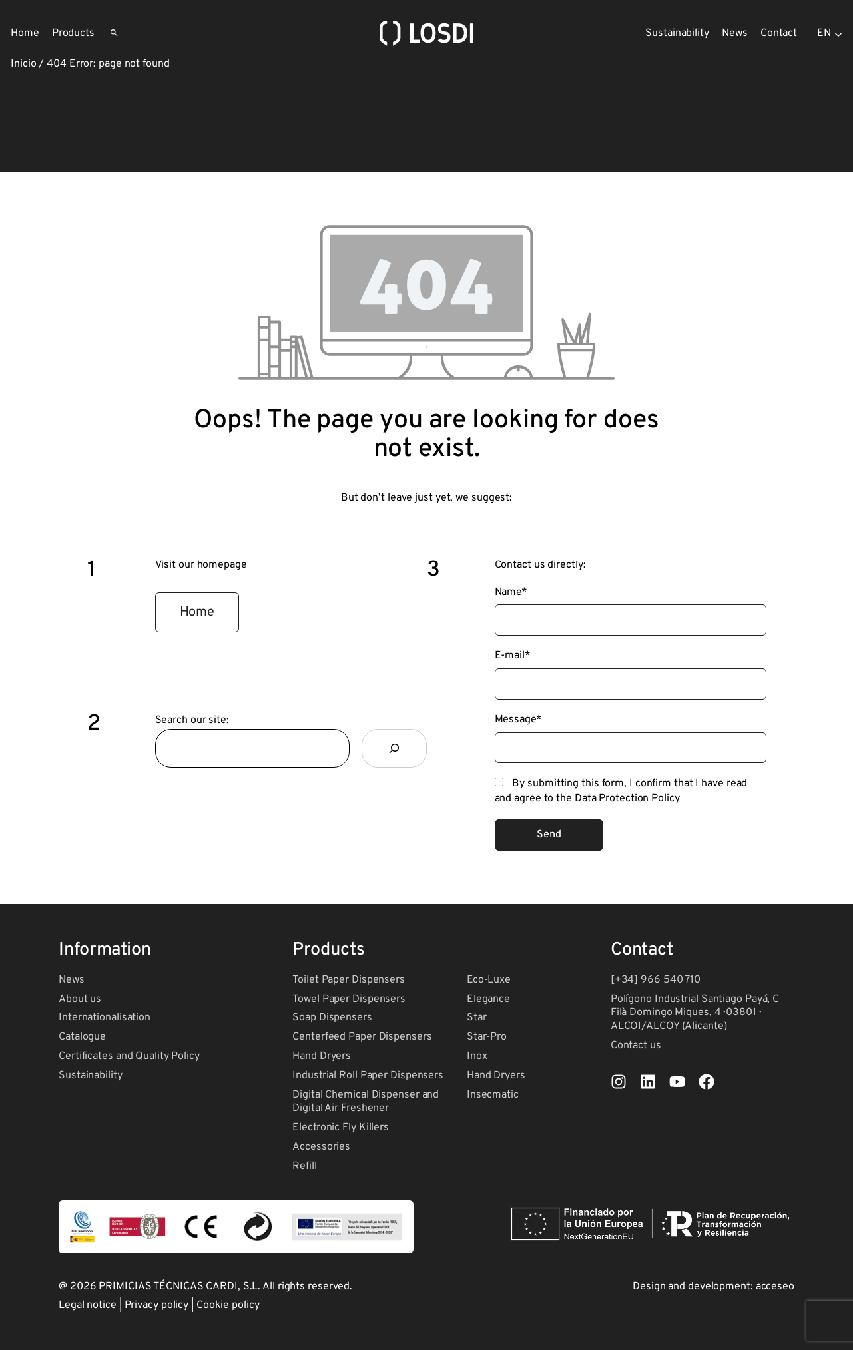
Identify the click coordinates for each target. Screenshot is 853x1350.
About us (80, 999)
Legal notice (88, 1305)
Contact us (636, 1045)
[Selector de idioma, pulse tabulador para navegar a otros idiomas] (829, 33)
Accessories (321, 1147)
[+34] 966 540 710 (656, 980)
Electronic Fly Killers (340, 1127)
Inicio (23, 64)
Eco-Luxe (489, 980)
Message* (518, 719)
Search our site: (192, 720)
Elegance (488, 999)
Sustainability (91, 1075)
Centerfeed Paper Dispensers (361, 1037)
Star (477, 1017)
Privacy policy (157, 1305)
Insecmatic (493, 1095)
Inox (477, 1056)
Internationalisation (104, 1017)
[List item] (619, 1082)
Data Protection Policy (627, 798)
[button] (197, 612)
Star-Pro (487, 1037)
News (72, 980)
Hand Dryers (321, 1056)
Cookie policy (228, 1305)
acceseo (775, 1286)
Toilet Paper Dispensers (348, 980)
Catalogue (82, 1037)
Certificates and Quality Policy (129, 1056)
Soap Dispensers (332, 1017)
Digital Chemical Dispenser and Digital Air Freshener (365, 1102)
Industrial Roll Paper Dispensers (367, 1075)
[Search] (394, 748)
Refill (304, 1166)
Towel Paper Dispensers (349, 999)
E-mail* (513, 655)
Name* (511, 592)
